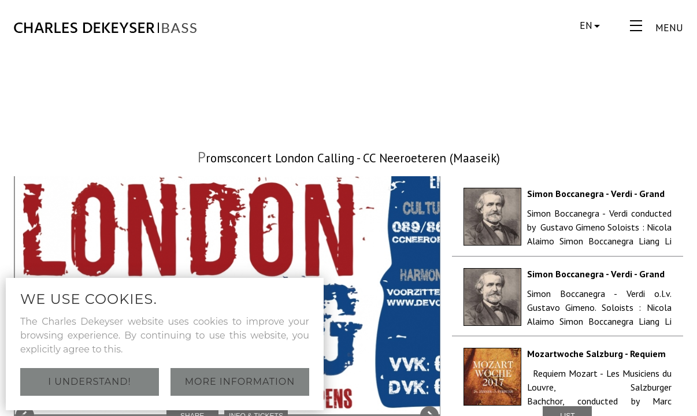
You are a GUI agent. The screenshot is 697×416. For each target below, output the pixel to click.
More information (240, 381)
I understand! (89, 381)
